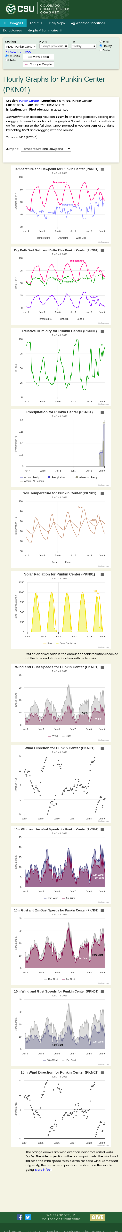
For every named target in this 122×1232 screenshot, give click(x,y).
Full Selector (13, 52)
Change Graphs (38, 64)
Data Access (12, 30)
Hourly (107, 46)
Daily (106, 50)
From (43, 41)
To (73, 41)
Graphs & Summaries (45, 30)
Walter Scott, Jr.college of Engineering (61, 1217)
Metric (12, 60)
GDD (28, 52)
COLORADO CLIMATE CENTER (54, 7)
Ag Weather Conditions (90, 23)
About (36, 23)
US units (14, 56)
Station (10, 41)
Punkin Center (29, 101)
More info (43, 1170)
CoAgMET (13, 23)
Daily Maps (57, 23)
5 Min (106, 41)
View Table (38, 57)
